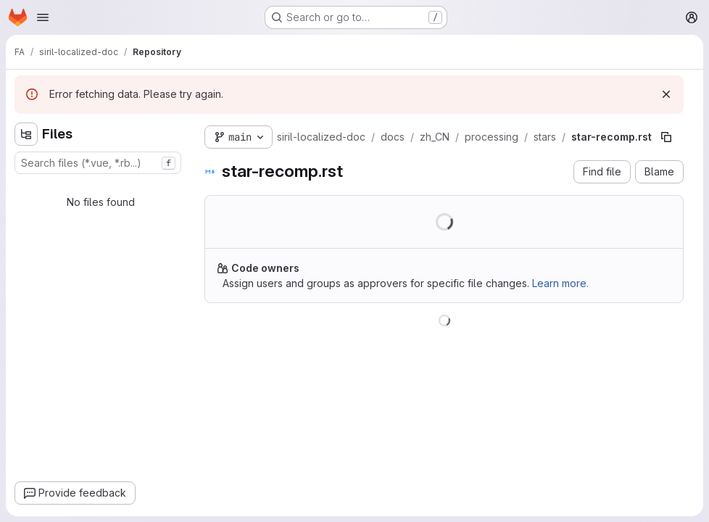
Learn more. (560, 283)
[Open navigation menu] (42, 17)
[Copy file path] (666, 137)
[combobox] (97, 163)
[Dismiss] (666, 94)
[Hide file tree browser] (26, 134)
